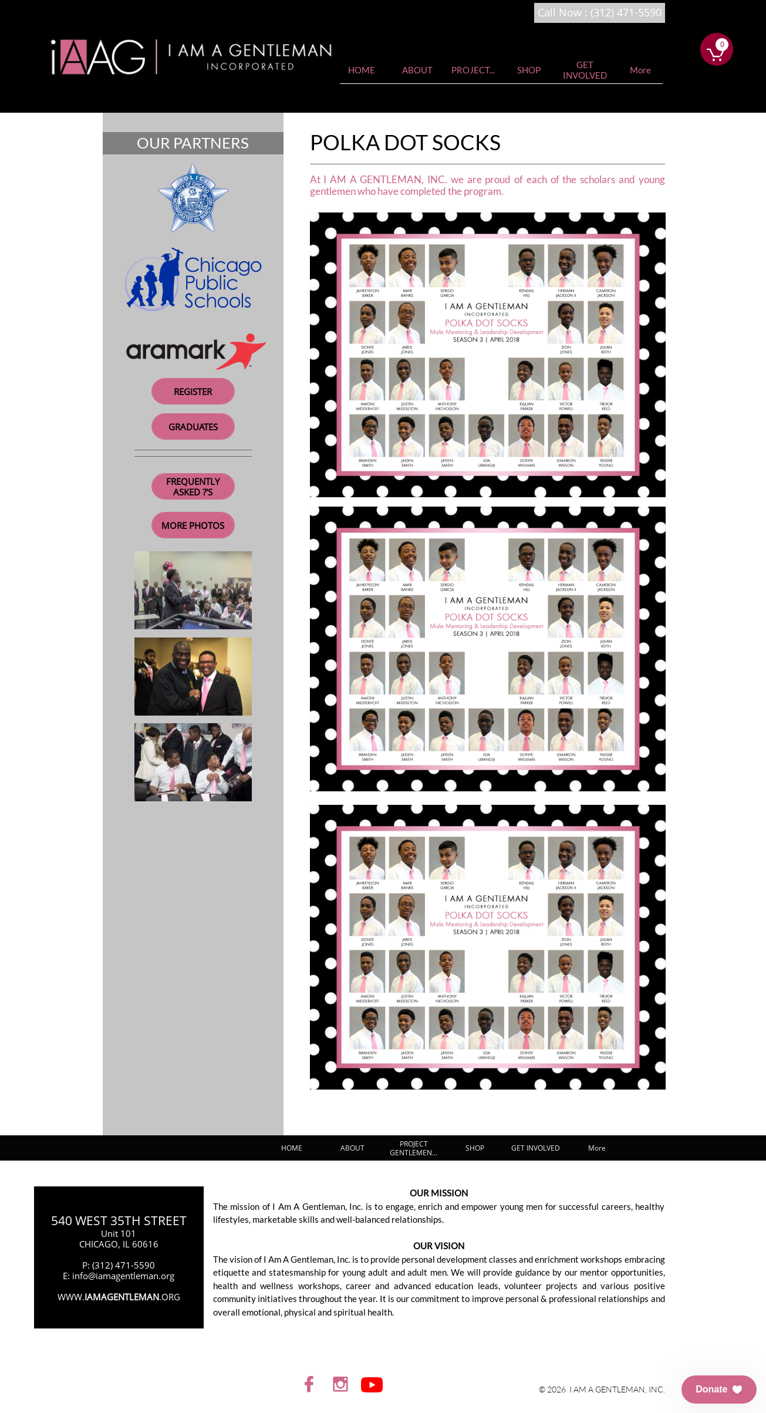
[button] (719, 1389)
